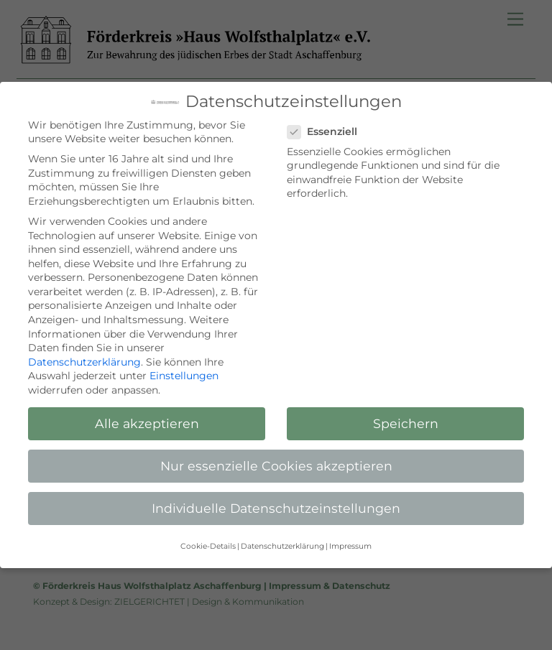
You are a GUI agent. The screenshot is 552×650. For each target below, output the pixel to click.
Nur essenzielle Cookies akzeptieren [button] (276, 465)
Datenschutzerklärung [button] (282, 546)
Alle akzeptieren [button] (147, 423)
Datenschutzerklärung (84, 362)
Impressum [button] (350, 546)
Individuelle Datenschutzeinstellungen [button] (276, 508)
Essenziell (329, 132)
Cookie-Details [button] (208, 546)
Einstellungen (184, 375)
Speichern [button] (405, 423)
